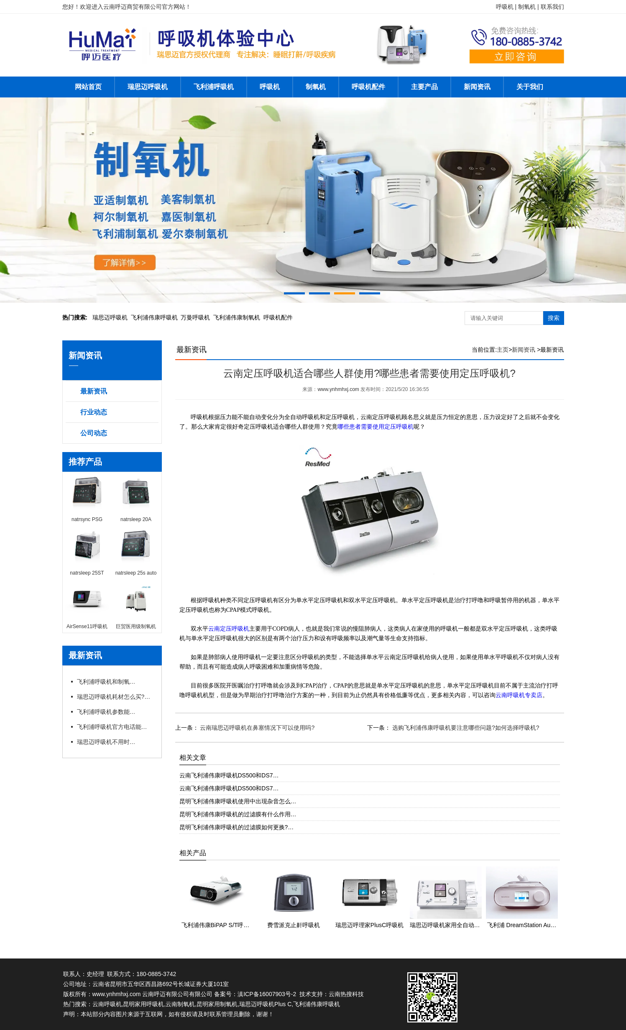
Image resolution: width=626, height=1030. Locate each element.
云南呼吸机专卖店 (519, 695)
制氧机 (316, 86)
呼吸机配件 (368, 86)
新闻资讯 (477, 86)
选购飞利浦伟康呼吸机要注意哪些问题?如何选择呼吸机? (465, 727)
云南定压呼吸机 (228, 629)
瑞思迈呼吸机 (148, 86)
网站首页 (88, 86)
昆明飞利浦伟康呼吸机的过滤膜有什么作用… (237, 814)
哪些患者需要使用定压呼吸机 (375, 427)
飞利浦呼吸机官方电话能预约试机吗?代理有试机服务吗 (114, 726)
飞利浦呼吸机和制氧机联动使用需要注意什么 (106, 681)
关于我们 (529, 86)
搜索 (554, 317)
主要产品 (424, 86)
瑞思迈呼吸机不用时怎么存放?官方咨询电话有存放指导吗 (106, 742)
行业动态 (93, 412)
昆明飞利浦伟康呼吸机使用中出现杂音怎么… (237, 801)
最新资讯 (93, 391)
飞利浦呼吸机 (214, 86)
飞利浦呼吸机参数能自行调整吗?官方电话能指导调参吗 (106, 711)
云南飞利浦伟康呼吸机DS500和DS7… (229, 775)
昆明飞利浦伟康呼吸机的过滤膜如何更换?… (236, 827)
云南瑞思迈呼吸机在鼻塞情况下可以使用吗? (257, 727)
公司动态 (93, 433)
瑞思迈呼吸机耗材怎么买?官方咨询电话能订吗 (114, 696)
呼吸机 (270, 86)
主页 (502, 349)
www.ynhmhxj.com (338, 389)
